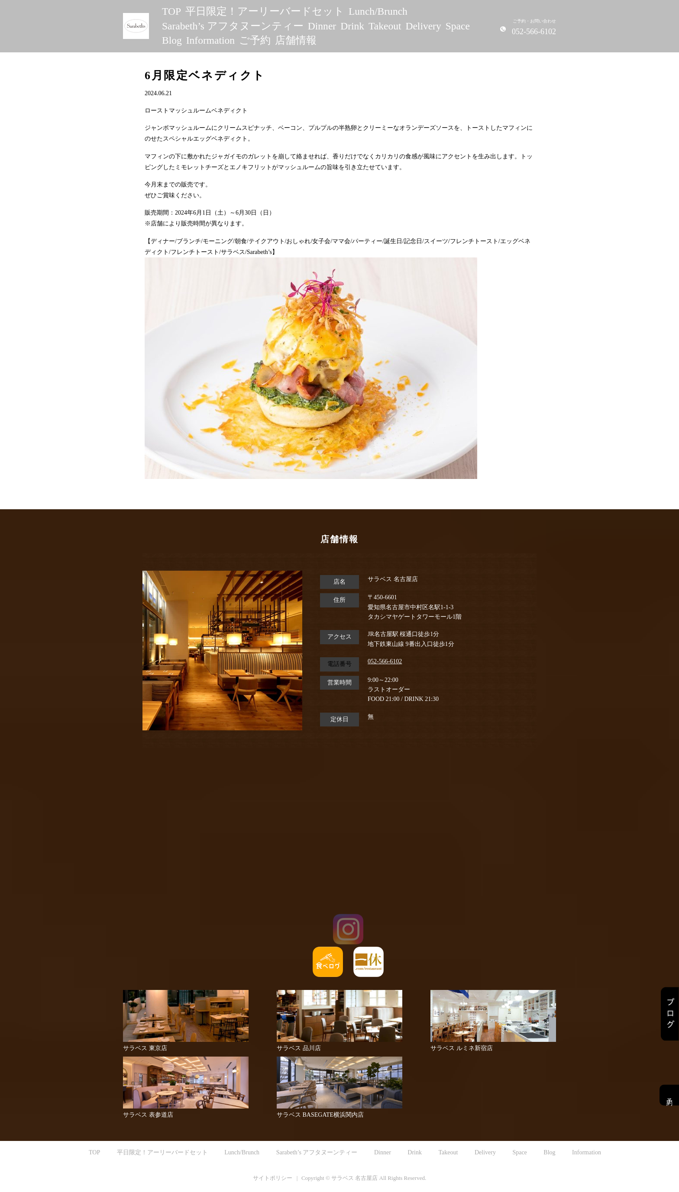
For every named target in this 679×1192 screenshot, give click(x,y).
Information (210, 40)
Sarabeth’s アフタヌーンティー (233, 26)
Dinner (322, 26)
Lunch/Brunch (378, 11)
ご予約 (255, 40)
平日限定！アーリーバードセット (264, 11)
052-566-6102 (385, 661)
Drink (352, 26)
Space (458, 26)
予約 (669, 1095)
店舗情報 (296, 40)
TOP (171, 11)
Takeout (385, 26)
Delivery (423, 26)
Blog (172, 40)
